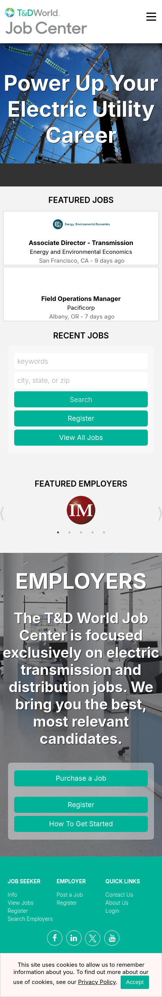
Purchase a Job (81, 778)
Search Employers (30, 918)
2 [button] (70, 532)
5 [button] (104, 532)
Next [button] (160, 514)
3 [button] (81, 532)
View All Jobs (81, 437)
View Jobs (21, 902)
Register (81, 418)
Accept (135, 982)
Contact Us (119, 894)
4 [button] (93, 532)
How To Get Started (81, 824)
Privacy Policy (97, 982)
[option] (81, 510)
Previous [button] (2, 514)
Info (12, 894)
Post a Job (70, 894)
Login (112, 910)
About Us (116, 902)
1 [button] (58, 532)
